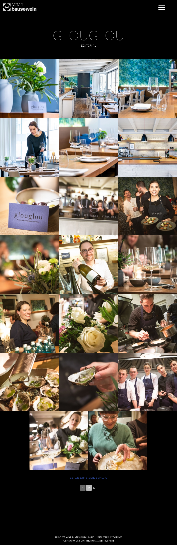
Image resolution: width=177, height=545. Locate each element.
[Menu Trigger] (162, 7)
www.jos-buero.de (104, 540)
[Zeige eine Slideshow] (88, 477)
